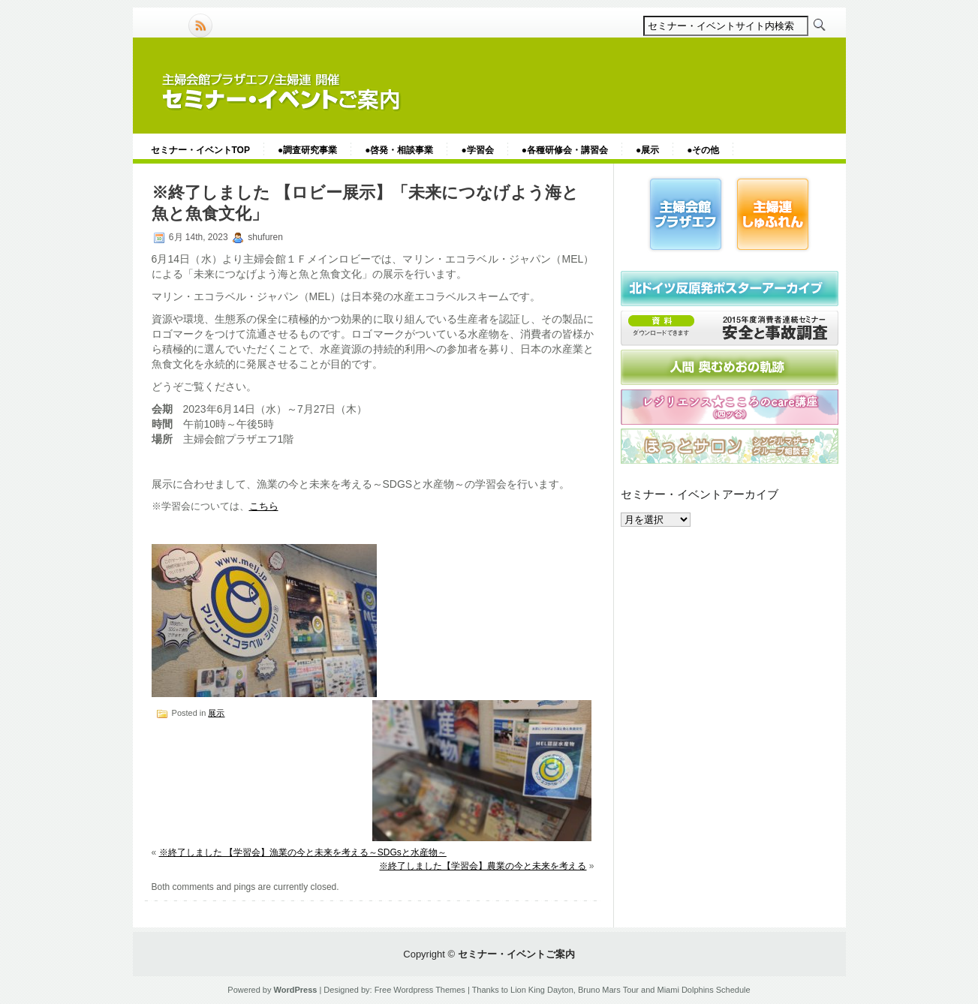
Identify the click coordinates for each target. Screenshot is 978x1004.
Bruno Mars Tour (608, 989)
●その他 (703, 150)
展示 (216, 712)
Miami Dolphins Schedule (704, 989)
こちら (263, 506)
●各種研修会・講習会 (565, 150)
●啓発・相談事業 (399, 150)
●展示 (647, 150)
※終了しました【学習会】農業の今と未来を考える (482, 866)
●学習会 (477, 150)
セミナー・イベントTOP (200, 150)
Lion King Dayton (541, 989)
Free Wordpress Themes (420, 989)
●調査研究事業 (307, 150)
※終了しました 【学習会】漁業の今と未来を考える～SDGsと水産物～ (303, 852)
